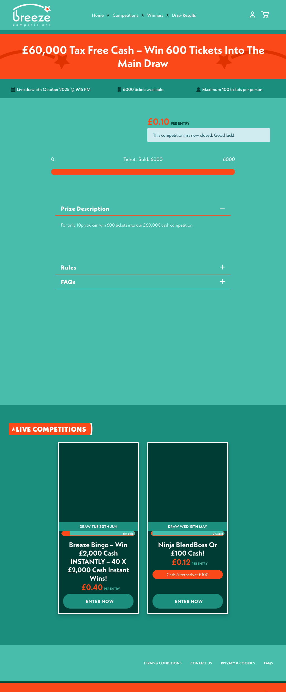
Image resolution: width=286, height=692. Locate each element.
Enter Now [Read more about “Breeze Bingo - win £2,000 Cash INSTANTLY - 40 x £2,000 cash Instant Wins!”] (100, 601)
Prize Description (85, 208)
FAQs (68, 281)
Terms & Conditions (163, 663)
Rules (68, 267)
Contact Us (201, 663)
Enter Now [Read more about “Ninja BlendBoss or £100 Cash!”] (189, 601)
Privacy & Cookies (238, 663)
